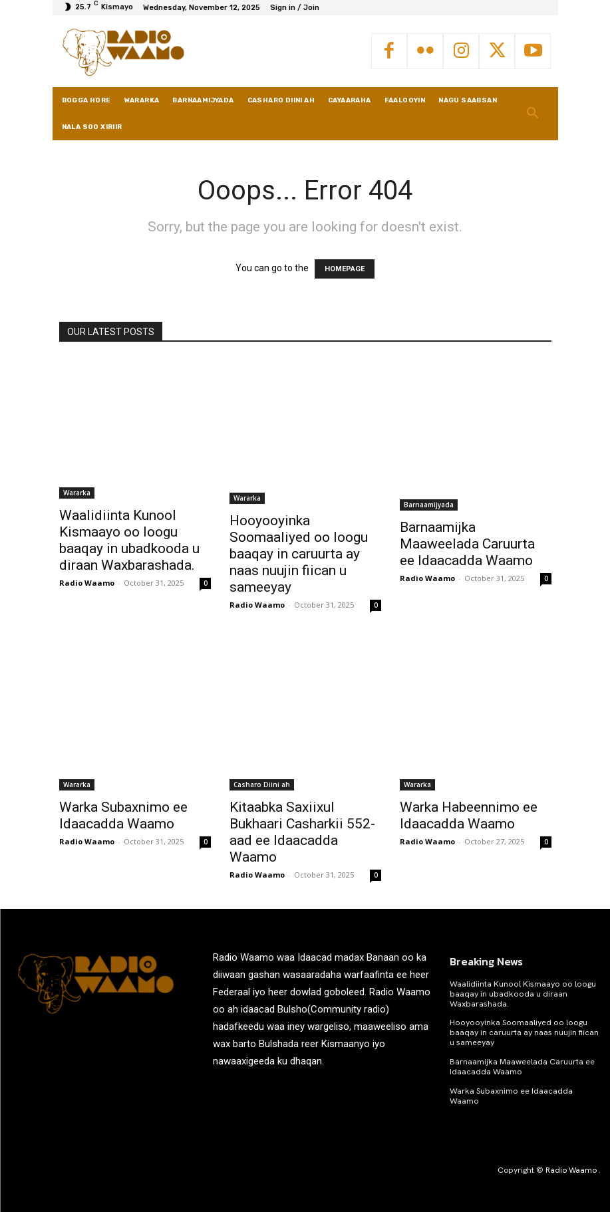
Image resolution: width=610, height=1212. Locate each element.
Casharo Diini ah (261, 784)
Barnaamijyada (429, 504)
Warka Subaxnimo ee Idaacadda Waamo (123, 815)
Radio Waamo (86, 583)
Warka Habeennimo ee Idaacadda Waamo (468, 815)
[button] (533, 114)
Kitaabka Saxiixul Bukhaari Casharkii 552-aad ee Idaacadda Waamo (302, 832)
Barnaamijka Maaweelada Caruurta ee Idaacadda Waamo (467, 543)
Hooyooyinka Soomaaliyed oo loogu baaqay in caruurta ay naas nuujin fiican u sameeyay (298, 554)
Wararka (76, 492)
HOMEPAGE (345, 269)
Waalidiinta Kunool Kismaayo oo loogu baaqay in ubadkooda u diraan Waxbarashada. (129, 540)
